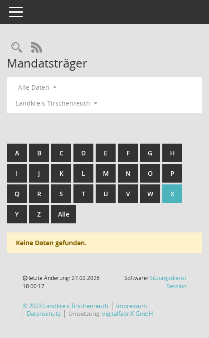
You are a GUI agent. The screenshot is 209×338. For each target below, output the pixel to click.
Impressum (131, 306)
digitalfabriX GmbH (127, 314)
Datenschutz (44, 314)
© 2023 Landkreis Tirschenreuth (65, 306)
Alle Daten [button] (37, 87)
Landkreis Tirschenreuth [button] (56, 103)
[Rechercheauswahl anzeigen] (17, 47)
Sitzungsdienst (168, 282)
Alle (63, 214)
